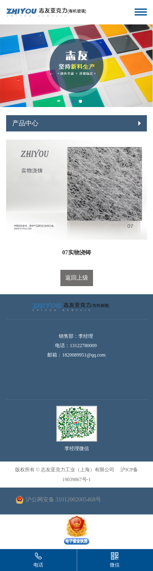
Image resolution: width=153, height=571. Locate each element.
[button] (73, 101)
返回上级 (76, 278)
